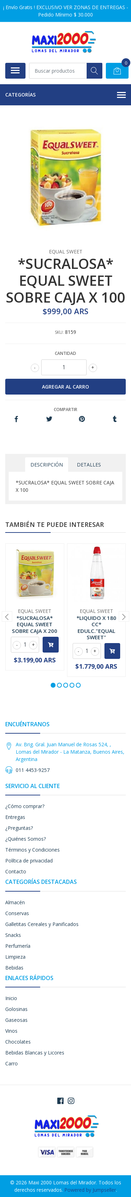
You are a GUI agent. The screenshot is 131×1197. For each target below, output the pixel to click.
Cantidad (65, 353)
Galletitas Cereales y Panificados (42, 924)
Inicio (11, 998)
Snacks (13, 935)
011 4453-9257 (33, 770)
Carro (11, 1063)
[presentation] (7, 616)
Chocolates (18, 1041)
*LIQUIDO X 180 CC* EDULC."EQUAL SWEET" (96, 627)
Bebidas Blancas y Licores (34, 1052)
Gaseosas (16, 1020)
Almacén (15, 902)
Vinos (11, 1030)
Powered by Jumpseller (90, 1189)
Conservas (17, 913)
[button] (53, 685)
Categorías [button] (65, 95)
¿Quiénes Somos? (25, 838)
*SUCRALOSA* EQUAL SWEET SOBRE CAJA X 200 (34, 624)
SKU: (59, 332)
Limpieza (15, 956)
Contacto (15, 871)
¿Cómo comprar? (24, 806)
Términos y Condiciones (32, 849)
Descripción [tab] (46, 464)
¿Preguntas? (19, 828)
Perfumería (17, 946)
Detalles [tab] (89, 464)
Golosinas (16, 1009)
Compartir (65, 409)
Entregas (15, 817)
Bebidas (14, 967)
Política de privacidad (29, 860)
